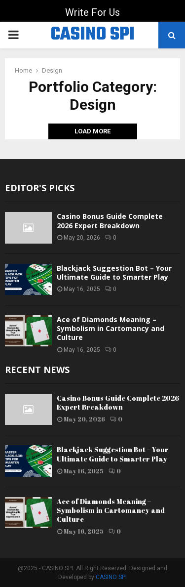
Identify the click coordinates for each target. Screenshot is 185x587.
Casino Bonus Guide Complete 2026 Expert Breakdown (110, 220)
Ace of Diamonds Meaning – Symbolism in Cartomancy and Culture (110, 328)
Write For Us (92, 12)
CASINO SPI (93, 35)
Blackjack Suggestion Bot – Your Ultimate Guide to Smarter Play (114, 272)
